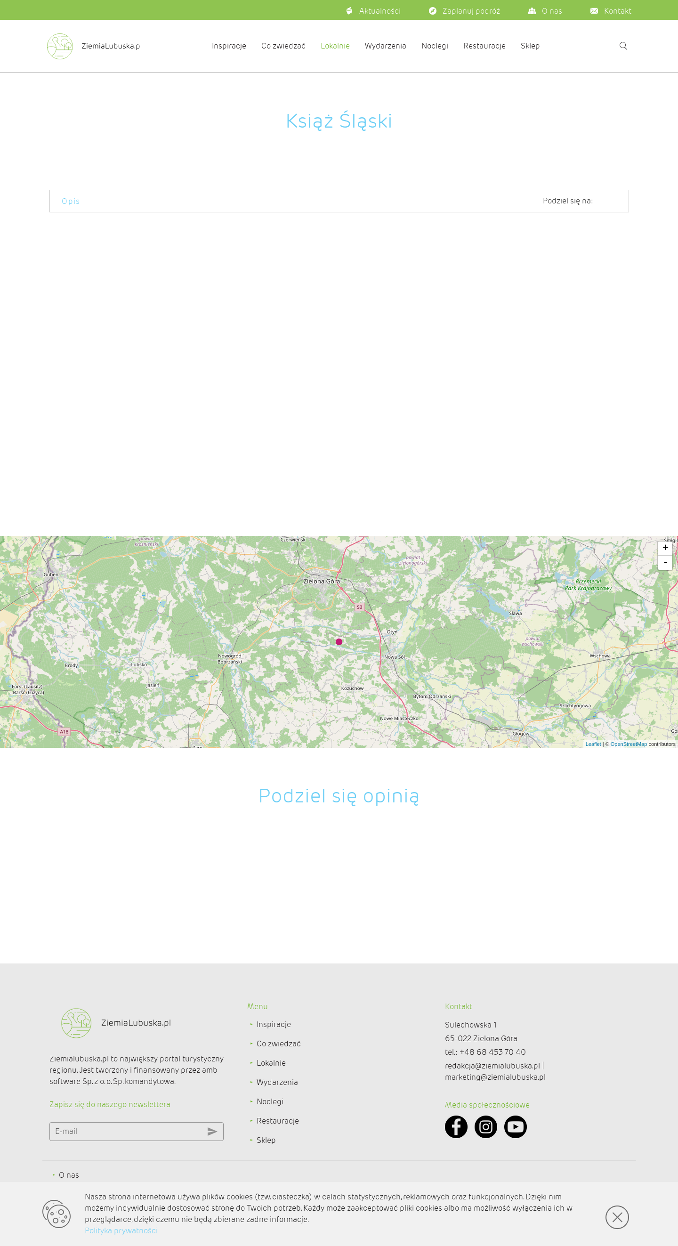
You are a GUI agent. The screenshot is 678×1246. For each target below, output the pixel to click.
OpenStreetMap (629, 744)
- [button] (665, 563)
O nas (69, 1175)
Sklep (530, 46)
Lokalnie (335, 46)
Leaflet (593, 744)
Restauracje (484, 46)
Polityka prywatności (121, 1231)
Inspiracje (229, 46)
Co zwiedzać (283, 46)
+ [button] (665, 549)
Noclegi (434, 46)
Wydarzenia (385, 46)
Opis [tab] (71, 201)
